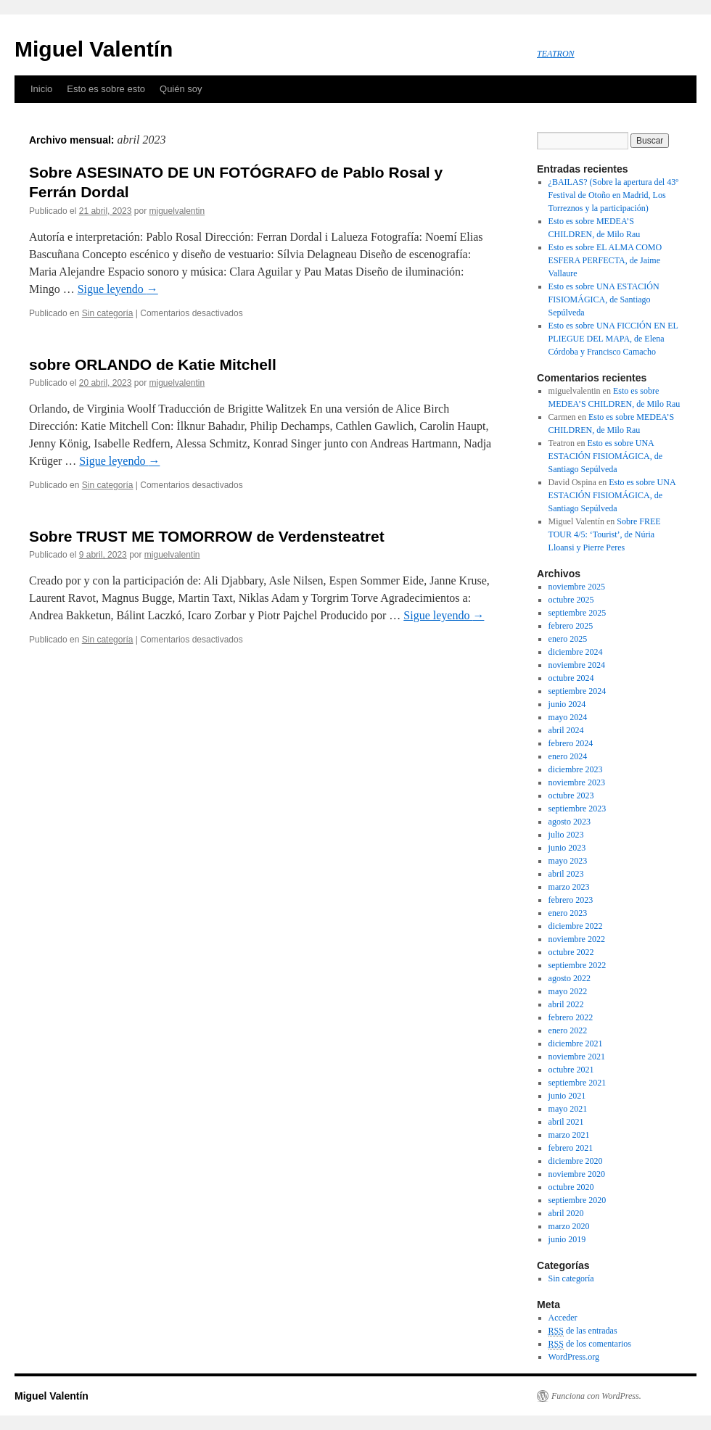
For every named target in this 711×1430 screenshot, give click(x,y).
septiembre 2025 (577, 613)
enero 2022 (568, 1030)
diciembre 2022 (575, 926)
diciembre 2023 (575, 769)
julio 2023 (566, 835)
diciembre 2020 (575, 1161)
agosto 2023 (569, 822)
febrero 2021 (570, 1148)
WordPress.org (573, 1357)
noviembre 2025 (576, 587)
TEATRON (556, 54)
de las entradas (582, 1331)
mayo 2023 (568, 861)
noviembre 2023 (576, 782)
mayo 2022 (568, 991)
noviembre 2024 (576, 665)
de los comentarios (589, 1344)
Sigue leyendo (118, 289)
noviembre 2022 (576, 939)
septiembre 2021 (577, 1083)
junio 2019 (567, 1239)
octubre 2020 (571, 1187)
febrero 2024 (570, 743)
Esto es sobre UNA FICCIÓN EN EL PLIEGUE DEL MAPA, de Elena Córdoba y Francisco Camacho (613, 339)
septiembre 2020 (577, 1200)
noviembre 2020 (576, 1174)
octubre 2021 (571, 1070)
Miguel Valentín (94, 49)
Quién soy (181, 88)
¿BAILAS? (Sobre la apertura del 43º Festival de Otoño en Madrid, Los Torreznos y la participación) (613, 195)
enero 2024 (568, 756)
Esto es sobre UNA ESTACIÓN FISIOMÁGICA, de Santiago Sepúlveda (603, 299)
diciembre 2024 (575, 652)
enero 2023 (568, 913)
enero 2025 (568, 639)
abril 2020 (566, 1213)
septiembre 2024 (577, 691)
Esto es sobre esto (106, 88)
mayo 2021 (568, 1109)
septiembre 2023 (577, 808)
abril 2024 (566, 730)
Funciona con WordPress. (596, 1396)
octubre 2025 (571, 600)
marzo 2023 (569, 887)
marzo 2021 (569, 1135)
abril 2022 (566, 1004)
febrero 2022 (570, 1017)
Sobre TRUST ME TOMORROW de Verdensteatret (207, 536)
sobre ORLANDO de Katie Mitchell (152, 364)
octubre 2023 (571, 795)
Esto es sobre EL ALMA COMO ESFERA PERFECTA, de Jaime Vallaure (605, 260)
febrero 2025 (570, 626)
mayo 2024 (568, 717)
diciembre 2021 (575, 1043)
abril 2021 (566, 1122)
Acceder (563, 1318)
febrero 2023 (570, 900)
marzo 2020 (569, 1226)
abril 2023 (566, 874)
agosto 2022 (569, 978)
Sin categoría (107, 313)
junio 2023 (567, 848)
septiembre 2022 (577, 965)
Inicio (41, 88)
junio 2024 (567, 704)
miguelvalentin (177, 211)
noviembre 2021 (576, 1056)
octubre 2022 (571, 952)
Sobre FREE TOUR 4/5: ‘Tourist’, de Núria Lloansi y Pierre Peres (604, 534)
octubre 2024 (571, 678)
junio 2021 (567, 1096)
